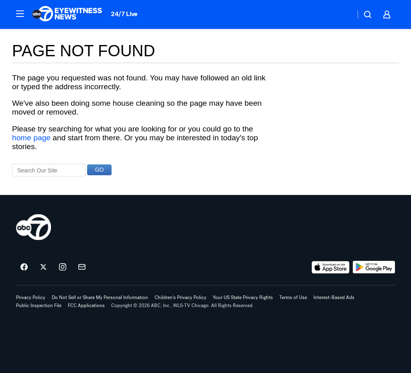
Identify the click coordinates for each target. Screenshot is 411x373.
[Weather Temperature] (343, 14)
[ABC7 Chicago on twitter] (43, 267)
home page (31, 137)
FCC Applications (86, 305)
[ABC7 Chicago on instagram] (63, 267)
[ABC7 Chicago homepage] (67, 14)
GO (99, 169)
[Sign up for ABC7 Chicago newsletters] (82, 267)
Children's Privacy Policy (180, 297)
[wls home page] (33, 227)
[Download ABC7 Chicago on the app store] (330, 267)
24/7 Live (124, 14)
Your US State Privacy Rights (243, 297)
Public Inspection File (38, 305)
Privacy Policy (30, 297)
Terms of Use (293, 297)
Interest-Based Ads (333, 297)
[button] (20, 14)
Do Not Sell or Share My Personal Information (100, 297)
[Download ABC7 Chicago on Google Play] (374, 267)
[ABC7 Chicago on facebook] (24, 267)
